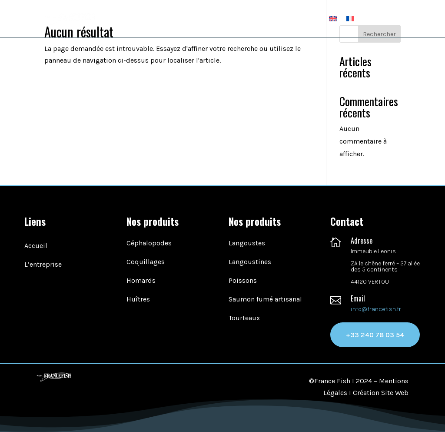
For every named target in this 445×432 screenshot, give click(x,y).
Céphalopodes (149, 243)
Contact (307, 18)
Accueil (166, 18)
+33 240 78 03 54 (375, 335)
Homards (141, 280)
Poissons (243, 280)
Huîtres (138, 299)
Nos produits (256, 18)
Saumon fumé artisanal (265, 299)
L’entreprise (206, 18)
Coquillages (145, 262)
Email (358, 298)
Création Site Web (380, 392)
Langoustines (250, 262)
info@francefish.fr (376, 309)
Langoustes (247, 243)
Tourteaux (244, 318)
